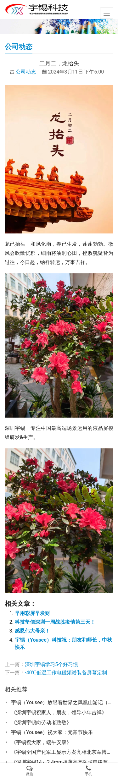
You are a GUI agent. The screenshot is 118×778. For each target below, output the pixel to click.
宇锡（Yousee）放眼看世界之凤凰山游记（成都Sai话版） (62, 702)
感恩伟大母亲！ (32, 631)
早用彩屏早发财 (32, 613)
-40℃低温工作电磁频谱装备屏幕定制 (66, 673)
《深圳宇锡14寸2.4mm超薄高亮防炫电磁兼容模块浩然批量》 (62, 762)
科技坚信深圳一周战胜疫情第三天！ (55, 622)
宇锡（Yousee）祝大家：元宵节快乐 (52, 732)
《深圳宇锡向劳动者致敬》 (41, 723)
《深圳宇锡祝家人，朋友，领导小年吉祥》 (59, 712)
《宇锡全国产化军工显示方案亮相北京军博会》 (62, 752)
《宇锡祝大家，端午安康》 (41, 742)
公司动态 (26, 72)
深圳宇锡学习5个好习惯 (51, 664)
